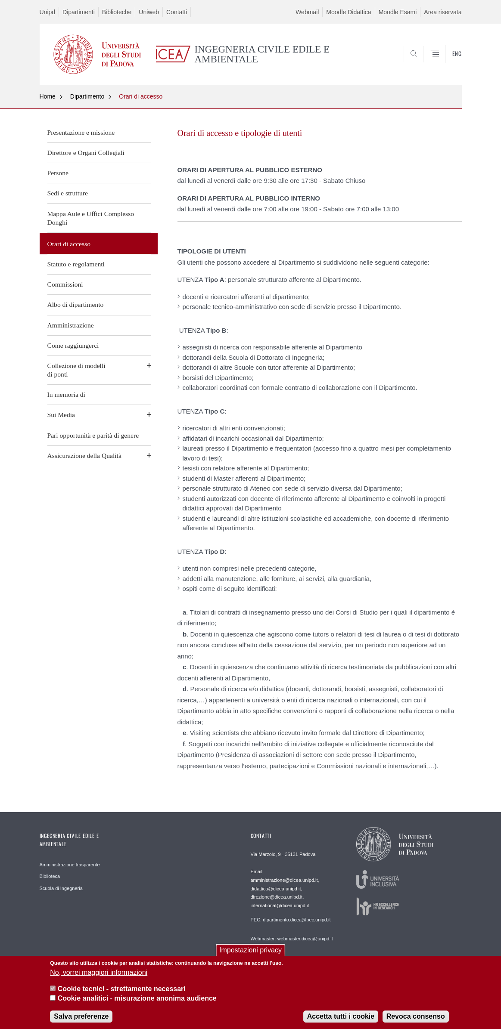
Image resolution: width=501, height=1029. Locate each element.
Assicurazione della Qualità (84, 455)
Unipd (48, 12)
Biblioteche (117, 12)
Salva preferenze (81, 1019)
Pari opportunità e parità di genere (93, 435)
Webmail (307, 12)
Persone (57, 172)
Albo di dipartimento (75, 304)
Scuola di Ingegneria (61, 888)
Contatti (176, 12)
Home (48, 96)
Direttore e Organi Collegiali (85, 152)
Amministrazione (70, 325)
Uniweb (149, 12)
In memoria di (66, 394)
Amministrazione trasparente (70, 864)
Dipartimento (87, 96)
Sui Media (61, 414)
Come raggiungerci (73, 345)
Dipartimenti (78, 12)
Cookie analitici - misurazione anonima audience (137, 1001)
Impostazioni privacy (250, 953)
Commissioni (65, 284)
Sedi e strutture (67, 193)
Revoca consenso (415, 1019)
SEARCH (446, 64)
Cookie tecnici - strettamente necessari (122, 991)
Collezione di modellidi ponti (76, 370)
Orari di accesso (140, 96)
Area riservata (442, 12)
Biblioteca (50, 876)
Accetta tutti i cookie (340, 1019)
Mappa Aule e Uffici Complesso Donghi (90, 218)
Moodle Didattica (348, 12)
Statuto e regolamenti (76, 264)
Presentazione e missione (81, 132)
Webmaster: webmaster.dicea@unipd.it (292, 938)
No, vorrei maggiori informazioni (98, 975)
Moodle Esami (398, 12)
